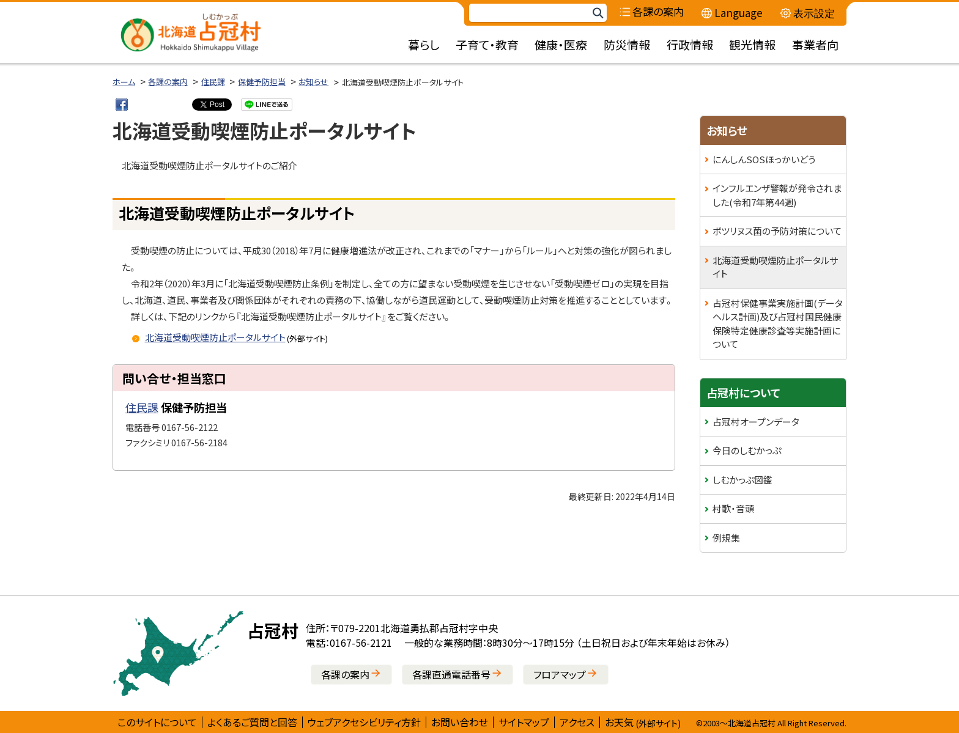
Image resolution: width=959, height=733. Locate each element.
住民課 (213, 81)
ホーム (124, 81)
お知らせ (313, 81)
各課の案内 (168, 81)
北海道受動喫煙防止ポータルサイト (775, 267)
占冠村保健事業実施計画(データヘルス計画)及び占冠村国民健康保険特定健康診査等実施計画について (778, 324)
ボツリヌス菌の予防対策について (777, 230)
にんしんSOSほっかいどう (764, 159)
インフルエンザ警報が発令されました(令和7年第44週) (777, 195)
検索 (597, 13)
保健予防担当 (262, 81)
